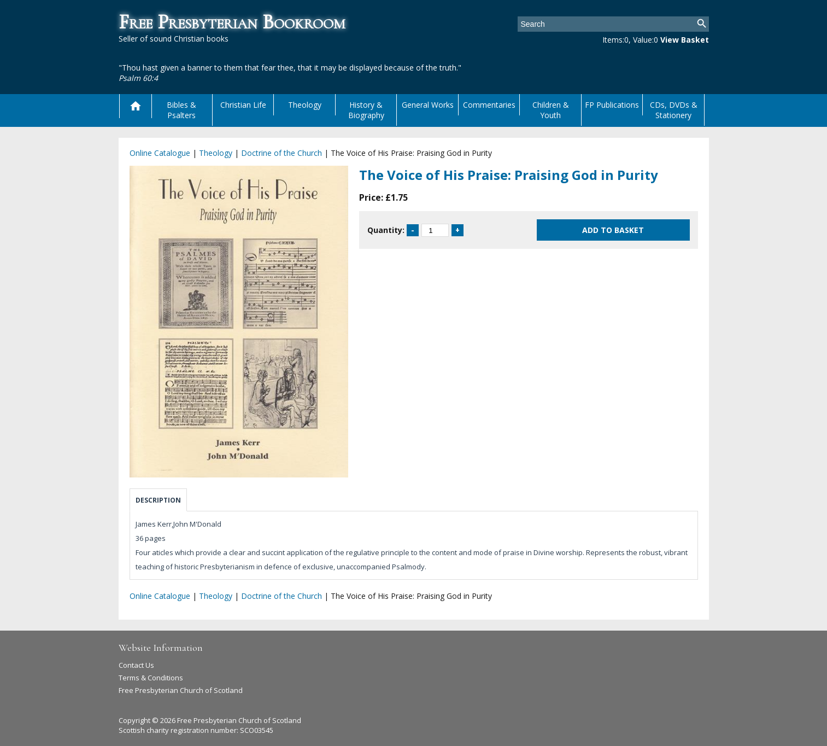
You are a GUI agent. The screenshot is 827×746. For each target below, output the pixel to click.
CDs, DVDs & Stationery (673, 110)
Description (158, 500)
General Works (428, 105)
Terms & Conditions (151, 678)
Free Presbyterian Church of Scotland (181, 690)
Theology (304, 105)
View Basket (684, 39)
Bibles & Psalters (181, 110)
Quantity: (385, 230)
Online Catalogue (160, 153)
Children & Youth (550, 110)
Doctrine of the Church (281, 153)
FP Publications (612, 105)
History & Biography (366, 110)
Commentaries (489, 105)
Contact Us (136, 665)
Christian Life (243, 105)
